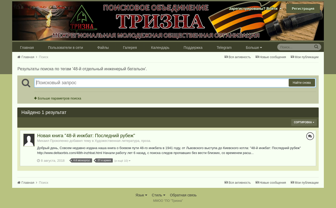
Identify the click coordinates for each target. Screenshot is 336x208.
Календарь (160, 47)
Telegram (224, 47)
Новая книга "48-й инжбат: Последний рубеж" (86, 135)
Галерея (130, 47)
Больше (254, 47)
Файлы (103, 47)
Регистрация (303, 8)
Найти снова (302, 82)
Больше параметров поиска (57, 98)
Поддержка (193, 47)
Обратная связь (183, 195)
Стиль (158, 195)
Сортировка (304, 122)
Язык (141, 195)
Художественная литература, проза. (123, 141)
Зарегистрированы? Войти (255, 8)
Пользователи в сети (65, 47)
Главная (27, 47)
